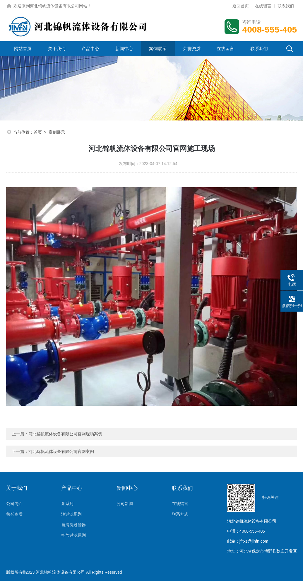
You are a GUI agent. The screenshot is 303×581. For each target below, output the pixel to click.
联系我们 (286, 6)
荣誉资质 (192, 48)
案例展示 (158, 48)
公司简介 (14, 503)
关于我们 (57, 48)
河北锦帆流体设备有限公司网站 (58, 6)
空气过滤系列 (73, 535)
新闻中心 (124, 48)
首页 (38, 132)
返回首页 (240, 6)
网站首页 (23, 48)
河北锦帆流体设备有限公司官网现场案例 (65, 433)
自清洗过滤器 (73, 524)
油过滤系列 (71, 514)
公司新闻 (125, 503)
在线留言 (263, 6)
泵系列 (67, 503)
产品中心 (90, 48)
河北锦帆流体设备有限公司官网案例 (61, 451)
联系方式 (180, 514)
